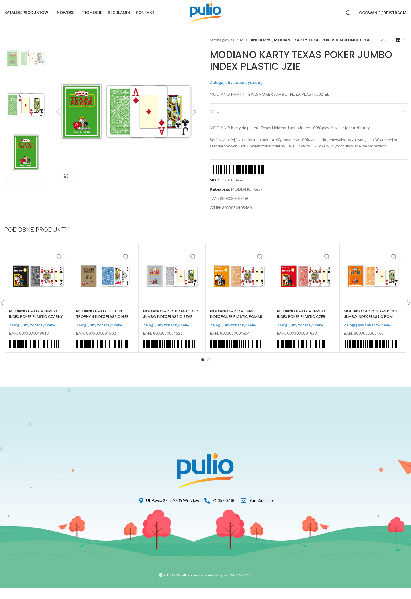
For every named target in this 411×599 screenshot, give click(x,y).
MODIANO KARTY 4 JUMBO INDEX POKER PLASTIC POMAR (237, 322)
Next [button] (37, 181)
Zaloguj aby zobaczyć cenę (240, 88)
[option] (25, 58)
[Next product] (404, 43)
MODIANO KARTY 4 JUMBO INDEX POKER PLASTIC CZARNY (36, 322)
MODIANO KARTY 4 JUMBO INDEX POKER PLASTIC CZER (304, 319)
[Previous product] (392, 43)
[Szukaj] (348, 13)
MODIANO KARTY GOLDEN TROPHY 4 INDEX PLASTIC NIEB (102, 322)
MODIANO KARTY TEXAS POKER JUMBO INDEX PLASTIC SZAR (166, 322)
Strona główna (222, 40)
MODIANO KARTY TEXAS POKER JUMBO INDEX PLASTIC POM (367, 322)
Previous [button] (14, 181)
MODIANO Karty (255, 40)
